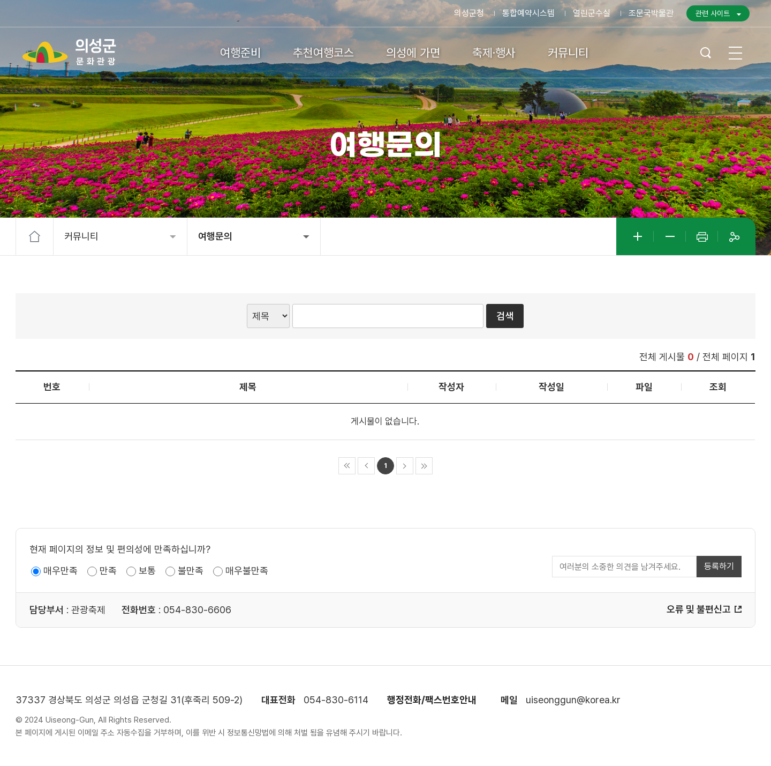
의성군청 (469, 13)
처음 (347, 465)
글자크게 (638, 236)
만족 (108, 571)
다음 (404, 465)
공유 (734, 236)
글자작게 (670, 236)
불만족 (190, 571)
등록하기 (719, 567)
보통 (147, 571)
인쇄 (702, 236)
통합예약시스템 (528, 13)
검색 (705, 53)
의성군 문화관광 (69, 52)
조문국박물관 (651, 13)
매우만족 (60, 571)
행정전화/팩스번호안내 (432, 699)
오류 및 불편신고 (699, 609)
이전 (366, 465)
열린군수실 (591, 13)
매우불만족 (246, 571)
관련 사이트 (713, 13)
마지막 (424, 465)
